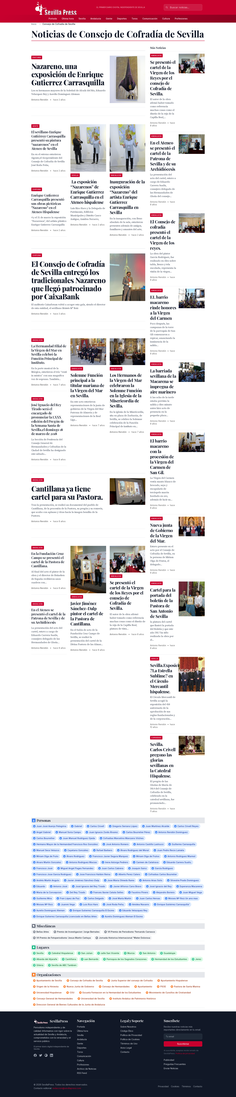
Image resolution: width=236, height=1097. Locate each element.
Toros (135, 18)
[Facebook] (35, 1055)
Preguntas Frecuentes (175, 1064)
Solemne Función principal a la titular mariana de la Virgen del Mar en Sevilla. (87, 385)
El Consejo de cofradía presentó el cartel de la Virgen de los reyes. (162, 235)
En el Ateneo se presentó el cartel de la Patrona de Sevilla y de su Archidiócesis (48, 616)
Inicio (33, 24)
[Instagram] (46, 1055)
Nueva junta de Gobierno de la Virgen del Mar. (161, 533)
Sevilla (82, 18)
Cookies (175, 1086)
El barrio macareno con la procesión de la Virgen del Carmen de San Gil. (162, 456)
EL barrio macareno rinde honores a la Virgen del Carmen (163, 307)
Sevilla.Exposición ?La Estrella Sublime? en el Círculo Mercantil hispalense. (166, 678)
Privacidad (163, 1086)
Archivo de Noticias (86, 1069)
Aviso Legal (126, 1047)
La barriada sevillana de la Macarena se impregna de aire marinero (163, 381)
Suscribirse (183, 1044)
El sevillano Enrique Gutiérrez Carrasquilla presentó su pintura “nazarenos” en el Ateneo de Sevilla (48, 140)
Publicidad (169, 1060)
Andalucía (95, 18)
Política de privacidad (185, 1053)
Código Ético (126, 1031)
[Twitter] (40, 1055)
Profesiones (181, 18)
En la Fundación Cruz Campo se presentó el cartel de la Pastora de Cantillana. (47, 559)
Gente (109, 18)
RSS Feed (82, 1073)
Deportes (122, 18)
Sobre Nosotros (128, 1026)
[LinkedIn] (51, 1055)
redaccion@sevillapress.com (66, 1088)
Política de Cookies (130, 1039)
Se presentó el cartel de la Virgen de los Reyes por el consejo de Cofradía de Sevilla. (127, 595)
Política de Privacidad (131, 1035)
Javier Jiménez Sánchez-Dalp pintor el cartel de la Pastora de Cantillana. (86, 613)
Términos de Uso (128, 1043)
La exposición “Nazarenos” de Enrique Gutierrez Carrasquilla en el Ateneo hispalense (87, 192)
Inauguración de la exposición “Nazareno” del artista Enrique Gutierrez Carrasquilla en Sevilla (127, 197)
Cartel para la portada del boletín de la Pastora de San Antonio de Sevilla (162, 603)
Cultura (166, 18)
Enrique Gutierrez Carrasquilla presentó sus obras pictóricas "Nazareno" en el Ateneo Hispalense (47, 203)
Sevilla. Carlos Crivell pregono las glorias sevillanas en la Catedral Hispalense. (162, 760)
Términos (186, 1086)
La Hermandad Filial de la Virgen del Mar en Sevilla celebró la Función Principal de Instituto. (48, 354)
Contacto (124, 1052)
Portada (53, 18)
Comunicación (149, 18)
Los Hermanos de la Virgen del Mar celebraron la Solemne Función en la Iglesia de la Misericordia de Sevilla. (126, 390)
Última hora (68, 18)
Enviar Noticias (171, 1068)
